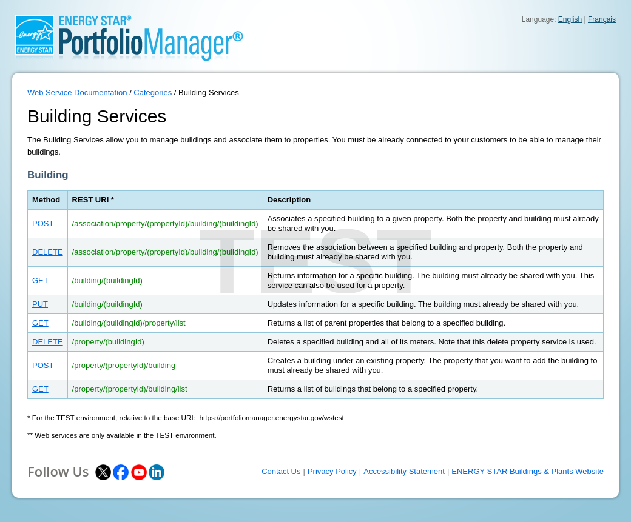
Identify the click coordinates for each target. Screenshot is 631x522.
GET (40, 280)
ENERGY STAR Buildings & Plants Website (527, 471)
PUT (40, 304)
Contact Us (281, 471)
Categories (152, 92)
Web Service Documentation (77, 92)
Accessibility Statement (404, 471)
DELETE (47, 251)
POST (42, 223)
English (570, 19)
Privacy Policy (332, 471)
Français (602, 19)
